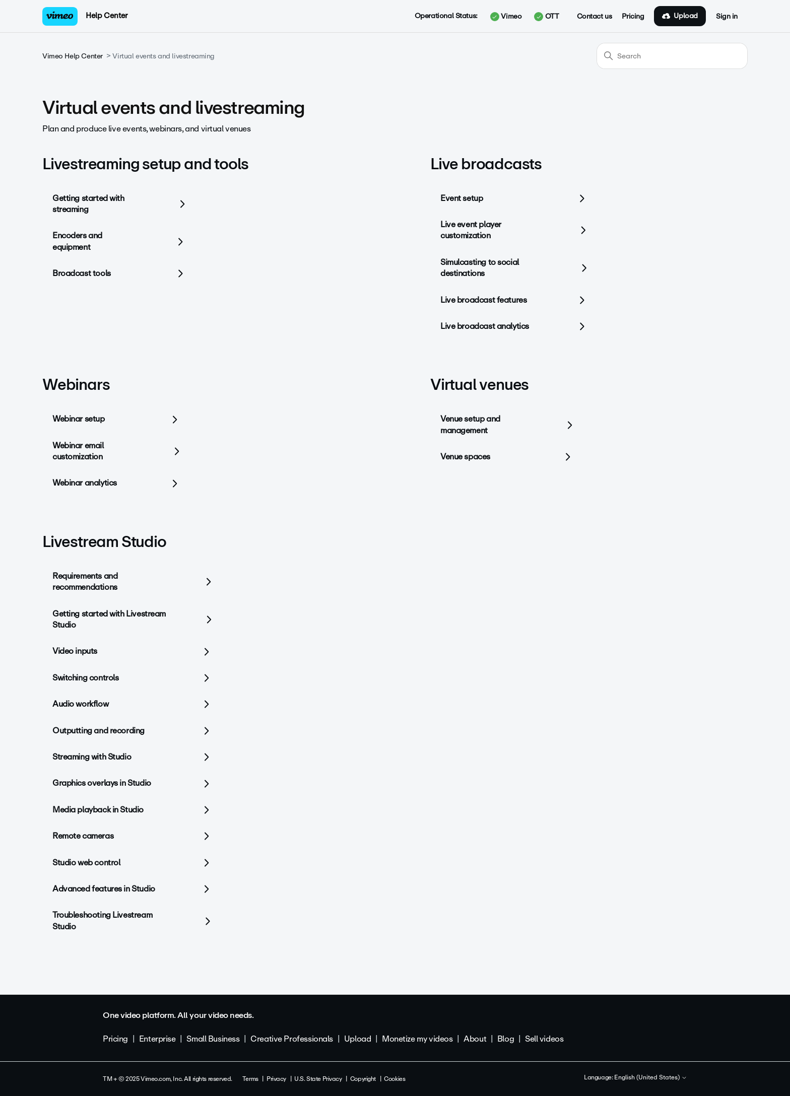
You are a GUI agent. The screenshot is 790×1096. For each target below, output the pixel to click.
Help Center (106, 15)
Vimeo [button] (505, 17)
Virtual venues (479, 384)
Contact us (594, 17)
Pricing (633, 17)
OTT (546, 17)
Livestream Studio (104, 541)
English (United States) (650, 1077)
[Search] (672, 55)
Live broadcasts (486, 164)
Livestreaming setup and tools (145, 164)
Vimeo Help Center (72, 56)
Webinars (75, 384)
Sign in (727, 17)
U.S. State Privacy (318, 1079)
